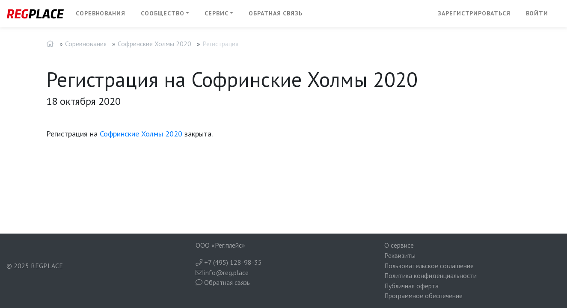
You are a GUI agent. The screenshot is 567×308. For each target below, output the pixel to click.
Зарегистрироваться (474, 13)
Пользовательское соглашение (429, 265)
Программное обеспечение (423, 295)
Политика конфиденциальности (430, 275)
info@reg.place (222, 272)
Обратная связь (276, 13)
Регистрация (220, 43)
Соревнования (100, 13)
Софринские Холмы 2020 (154, 43)
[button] (165, 13)
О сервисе (399, 245)
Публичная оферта (411, 285)
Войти (537, 13)
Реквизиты (400, 255)
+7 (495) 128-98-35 (229, 262)
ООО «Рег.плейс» (220, 245)
